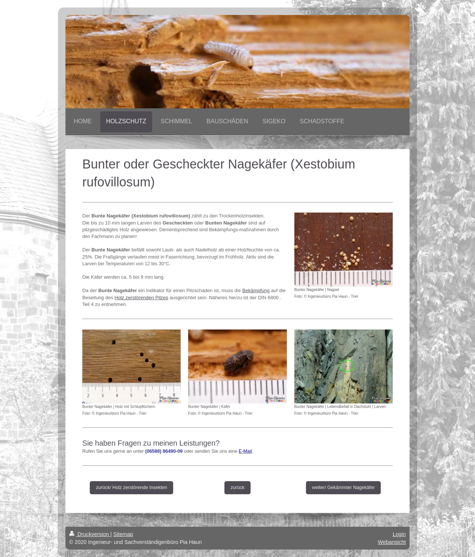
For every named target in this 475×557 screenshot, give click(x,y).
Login (399, 534)
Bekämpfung (256, 290)
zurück (237, 487)
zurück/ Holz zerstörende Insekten (131, 487)
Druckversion (89, 534)
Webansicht (392, 542)
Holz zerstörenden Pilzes (141, 297)
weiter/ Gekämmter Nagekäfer (343, 487)
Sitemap (123, 534)
